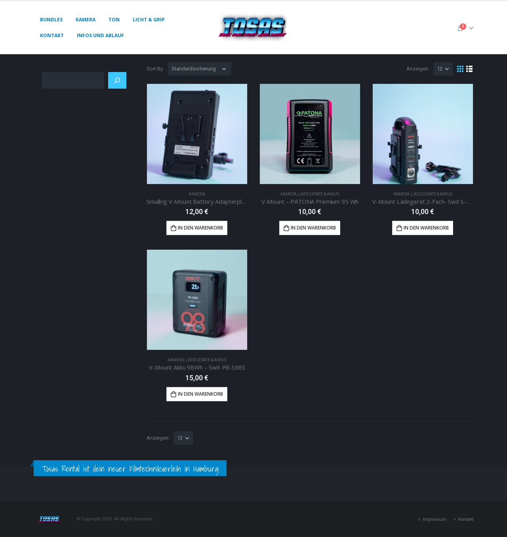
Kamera (85, 19)
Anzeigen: (417, 69)
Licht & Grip (149, 19)
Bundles (51, 19)
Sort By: (155, 69)
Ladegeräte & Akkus (318, 194)
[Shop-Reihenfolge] (199, 69)
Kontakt (52, 35)
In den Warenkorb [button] (200, 227)
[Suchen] (117, 80)
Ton (114, 19)
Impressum (434, 519)
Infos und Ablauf (100, 35)
